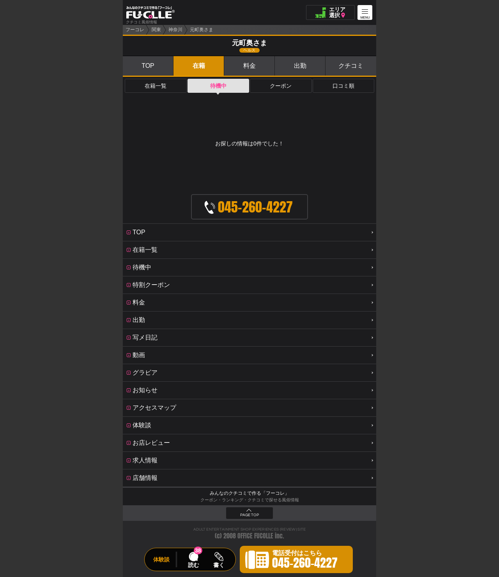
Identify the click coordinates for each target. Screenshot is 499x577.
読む (193, 565)
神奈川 (175, 29)
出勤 (300, 65)
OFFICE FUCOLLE (255, 535)
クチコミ (350, 65)
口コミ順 (343, 86)
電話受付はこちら (305, 561)
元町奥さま (201, 29)
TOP (148, 65)
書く (218, 565)
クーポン (281, 86)
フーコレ (135, 29)
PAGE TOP (249, 515)
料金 (249, 65)
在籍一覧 (155, 86)
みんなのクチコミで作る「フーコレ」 (249, 493)
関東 (156, 29)
